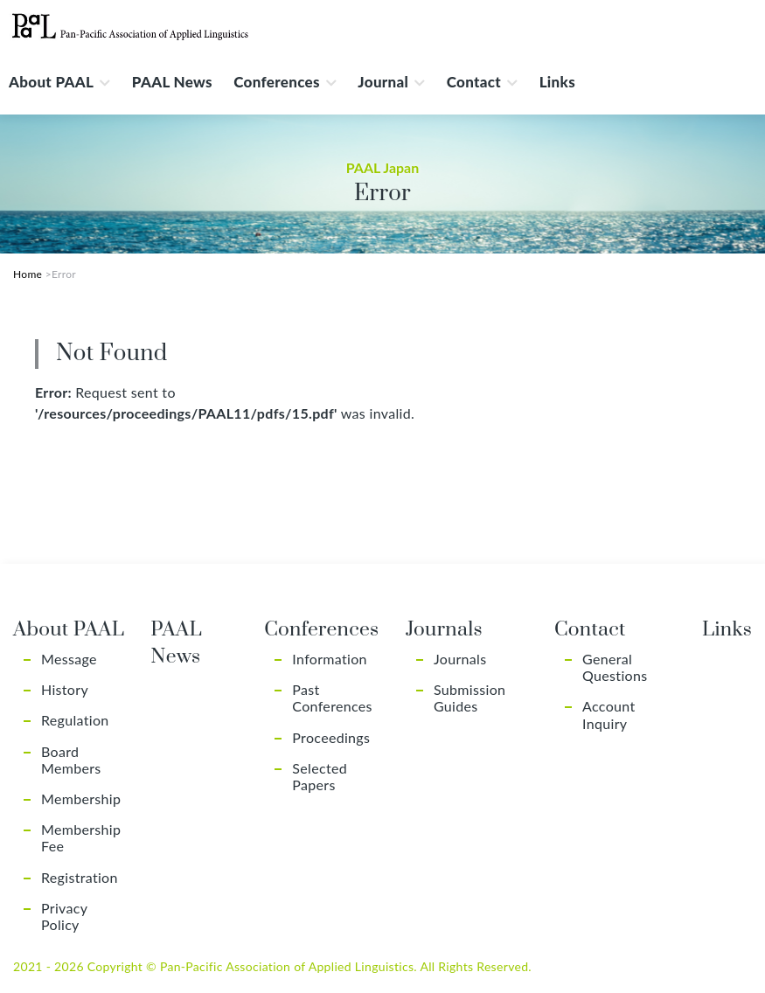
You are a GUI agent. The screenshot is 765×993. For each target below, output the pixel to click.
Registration (79, 877)
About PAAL (51, 82)
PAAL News (172, 82)
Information (329, 658)
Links (557, 82)
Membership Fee (81, 837)
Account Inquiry (608, 714)
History (64, 689)
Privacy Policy (64, 916)
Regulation (75, 720)
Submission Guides (469, 697)
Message (69, 658)
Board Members (71, 759)
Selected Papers (319, 776)
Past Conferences (332, 697)
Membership (81, 798)
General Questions (614, 667)
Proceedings (331, 737)
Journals (460, 658)
